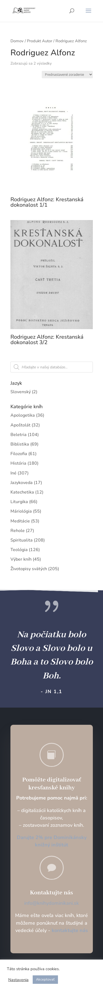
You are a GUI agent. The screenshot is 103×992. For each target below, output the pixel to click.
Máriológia (21, 511)
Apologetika (22, 415)
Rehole (17, 531)
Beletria (18, 435)
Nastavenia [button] (18, 979)
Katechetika (22, 492)
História (18, 463)
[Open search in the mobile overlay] (51, 367)
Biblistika (19, 444)
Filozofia (18, 454)
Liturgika (19, 502)
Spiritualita (21, 540)
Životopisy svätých (28, 569)
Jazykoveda (21, 483)
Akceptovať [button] (45, 979)
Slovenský (20, 392)
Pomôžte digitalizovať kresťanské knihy (51, 784)
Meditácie (20, 521)
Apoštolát (20, 425)
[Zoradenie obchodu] (67, 74)
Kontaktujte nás (51, 893)
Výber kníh (21, 559)
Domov (17, 41)
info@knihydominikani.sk (51, 903)
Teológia (19, 550)
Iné (13, 473)
